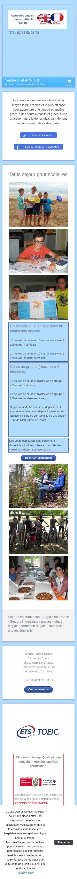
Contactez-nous (38, 689)
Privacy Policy (25, 872)
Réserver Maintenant (38, 457)
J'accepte (63, 842)
